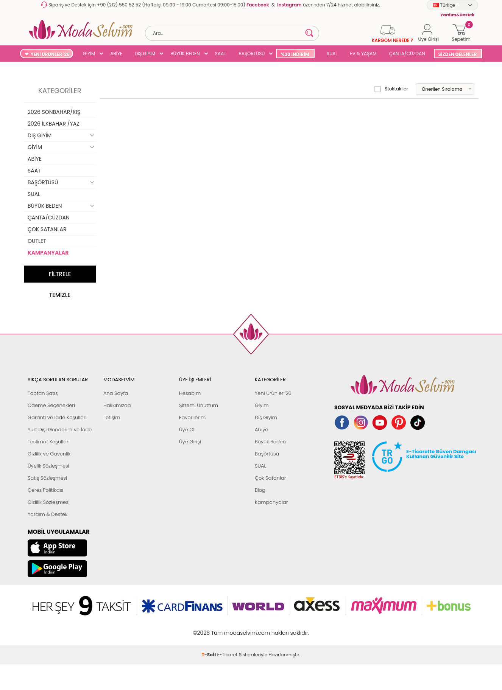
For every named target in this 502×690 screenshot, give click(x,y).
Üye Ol (187, 429)
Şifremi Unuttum (198, 405)
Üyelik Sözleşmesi (48, 465)
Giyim (262, 405)
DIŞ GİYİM (145, 53)
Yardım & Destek (47, 514)
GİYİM (89, 53)
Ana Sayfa (115, 393)
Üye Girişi (190, 441)
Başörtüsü (267, 453)
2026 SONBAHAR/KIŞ (54, 112)
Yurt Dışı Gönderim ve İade (60, 429)
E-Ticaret (227, 654)
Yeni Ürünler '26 (273, 393)
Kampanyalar (271, 502)
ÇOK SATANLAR (47, 229)
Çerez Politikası (45, 490)
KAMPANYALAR (48, 252)
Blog (260, 490)
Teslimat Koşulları (49, 441)
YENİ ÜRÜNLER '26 (50, 54)
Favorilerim (192, 417)
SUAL (331, 53)
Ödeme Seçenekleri (51, 405)
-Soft (209, 654)
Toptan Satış (43, 393)
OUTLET (37, 241)
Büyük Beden (270, 441)
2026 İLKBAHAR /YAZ (54, 123)
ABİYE (116, 53)
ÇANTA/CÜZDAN (407, 53)
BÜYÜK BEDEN (185, 53)
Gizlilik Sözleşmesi (49, 502)
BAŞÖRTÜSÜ (252, 53)
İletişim (111, 417)
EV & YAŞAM (363, 53)
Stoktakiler (391, 89)
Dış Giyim (266, 417)
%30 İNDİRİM (295, 54)
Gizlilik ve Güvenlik (49, 453)
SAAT (220, 53)
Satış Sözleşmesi (47, 478)
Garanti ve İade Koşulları (57, 417)
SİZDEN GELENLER (457, 54)
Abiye (261, 429)
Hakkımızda (117, 405)
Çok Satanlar (270, 478)
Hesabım (190, 393)
